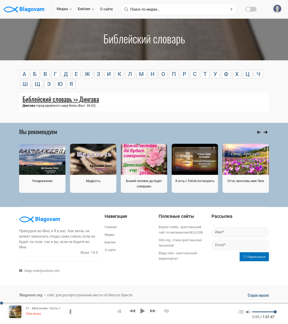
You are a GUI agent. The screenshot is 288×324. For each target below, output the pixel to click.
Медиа (64, 9)
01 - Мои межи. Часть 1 (43, 308)
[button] (119, 310)
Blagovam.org (31, 295)
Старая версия (258, 295)
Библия (86, 9)
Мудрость (93, 181)
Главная (111, 227)
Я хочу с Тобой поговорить (194, 181)
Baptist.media (168, 227)
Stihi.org (164, 240)
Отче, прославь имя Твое (245, 181)
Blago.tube (166, 253)
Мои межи (33, 313)
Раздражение (42, 181)
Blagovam (24, 9)
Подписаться (254, 257)
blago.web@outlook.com (39, 270)
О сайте (106, 9)
